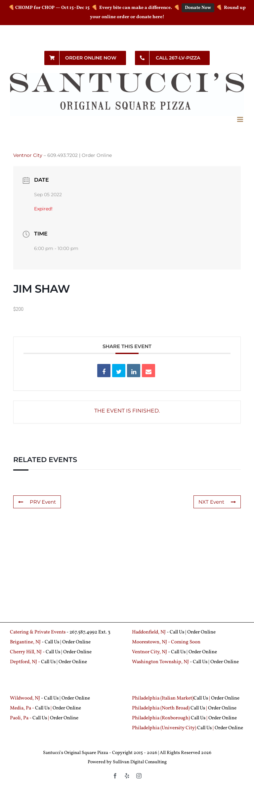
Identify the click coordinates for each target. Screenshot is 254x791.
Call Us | (53, 642)
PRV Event (37, 502)
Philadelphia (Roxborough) (161, 718)
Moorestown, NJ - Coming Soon (166, 642)
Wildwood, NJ (25, 698)
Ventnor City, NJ (149, 652)
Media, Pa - (22, 708)
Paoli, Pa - (20, 718)
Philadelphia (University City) (164, 728)
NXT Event (217, 502)
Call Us (177, 632)
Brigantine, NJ (25, 642)
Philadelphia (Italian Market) (162, 698)
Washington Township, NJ (160, 662)
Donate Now (198, 8)
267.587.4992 (83, 632)
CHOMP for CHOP (35, 8)
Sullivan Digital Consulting (140, 762)
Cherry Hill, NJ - (28, 652)
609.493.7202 (62, 155)
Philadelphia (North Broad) (161, 708)
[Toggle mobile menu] (240, 119)
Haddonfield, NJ (149, 632)
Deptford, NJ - (25, 662)
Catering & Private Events (37, 632)
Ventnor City (27, 155)
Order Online (97, 155)
